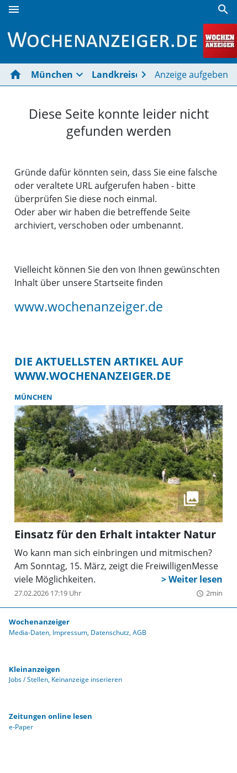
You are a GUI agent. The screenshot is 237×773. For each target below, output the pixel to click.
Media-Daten (29, 632)
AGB (139, 632)
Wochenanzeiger (39, 622)
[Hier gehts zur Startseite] (18, 74)
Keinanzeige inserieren (86, 679)
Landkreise (116, 74)
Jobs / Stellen (28, 679)
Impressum (69, 632)
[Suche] (223, 9)
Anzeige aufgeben (191, 74)
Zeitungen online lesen (50, 716)
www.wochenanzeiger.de (88, 306)
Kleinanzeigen (34, 669)
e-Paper (21, 727)
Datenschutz (110, 632)
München (52, 74)
